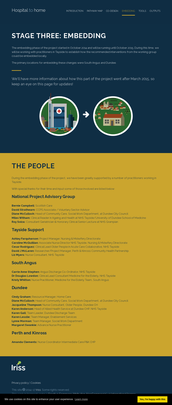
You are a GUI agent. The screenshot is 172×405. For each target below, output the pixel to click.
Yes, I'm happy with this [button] (152, 399)
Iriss (38, 389)
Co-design (112, 11)
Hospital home (28, 10)
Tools (142, 11)
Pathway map (94, 11)
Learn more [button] (81, 399)
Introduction (74, 11)
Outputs (155, 11)
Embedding (128, 11)
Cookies (36, 382)
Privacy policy (20, 382)
